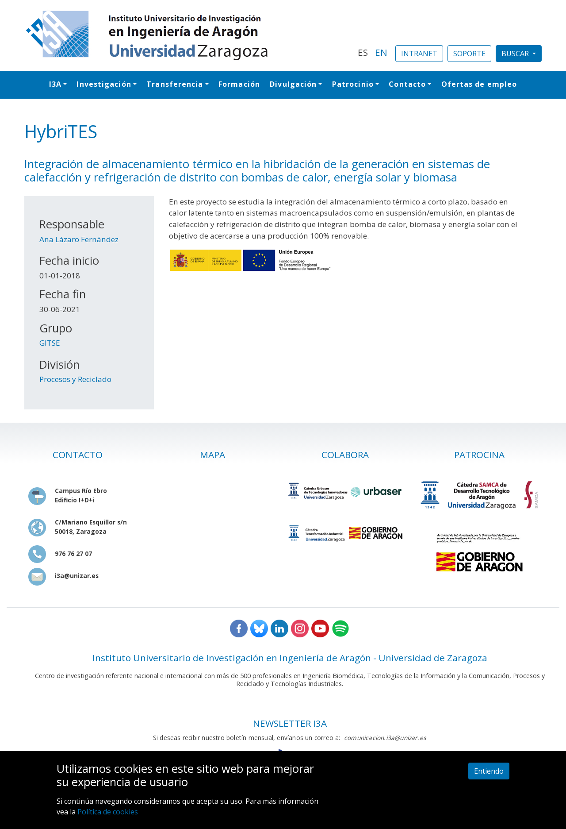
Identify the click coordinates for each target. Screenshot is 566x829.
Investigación (103, 84)
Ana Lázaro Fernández (79, 239)
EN (381, 52)
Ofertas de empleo (479, 84)
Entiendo (489, 771)
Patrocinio (353, 84)
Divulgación (293, 84)
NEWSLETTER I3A (290, 723)
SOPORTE (469, 53)
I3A (55, 84)
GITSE (49, 343)
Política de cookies (107, 812)
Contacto (407, 84)
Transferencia (174, 84)
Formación (239, 84)
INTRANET (419, 53)
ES (363, 52)
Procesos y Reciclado (75, 379)
